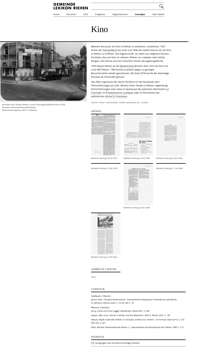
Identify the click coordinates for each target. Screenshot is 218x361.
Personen (71, 14)
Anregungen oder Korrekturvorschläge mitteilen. (115, 343)
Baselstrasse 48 (128, 66)
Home (56, 14)
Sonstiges (140, 14)
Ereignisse (100, 14)
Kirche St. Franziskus (116, 96)
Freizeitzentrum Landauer (119, 92)
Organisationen (120, 14)
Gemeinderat (110, 50)
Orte (85, 14)
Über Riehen (158, 14)
